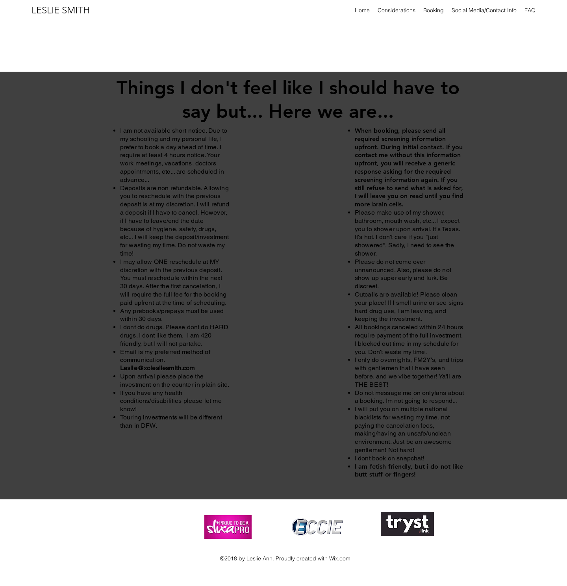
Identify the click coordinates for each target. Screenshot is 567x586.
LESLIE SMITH (61, 10)
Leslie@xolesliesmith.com (157, 368)
